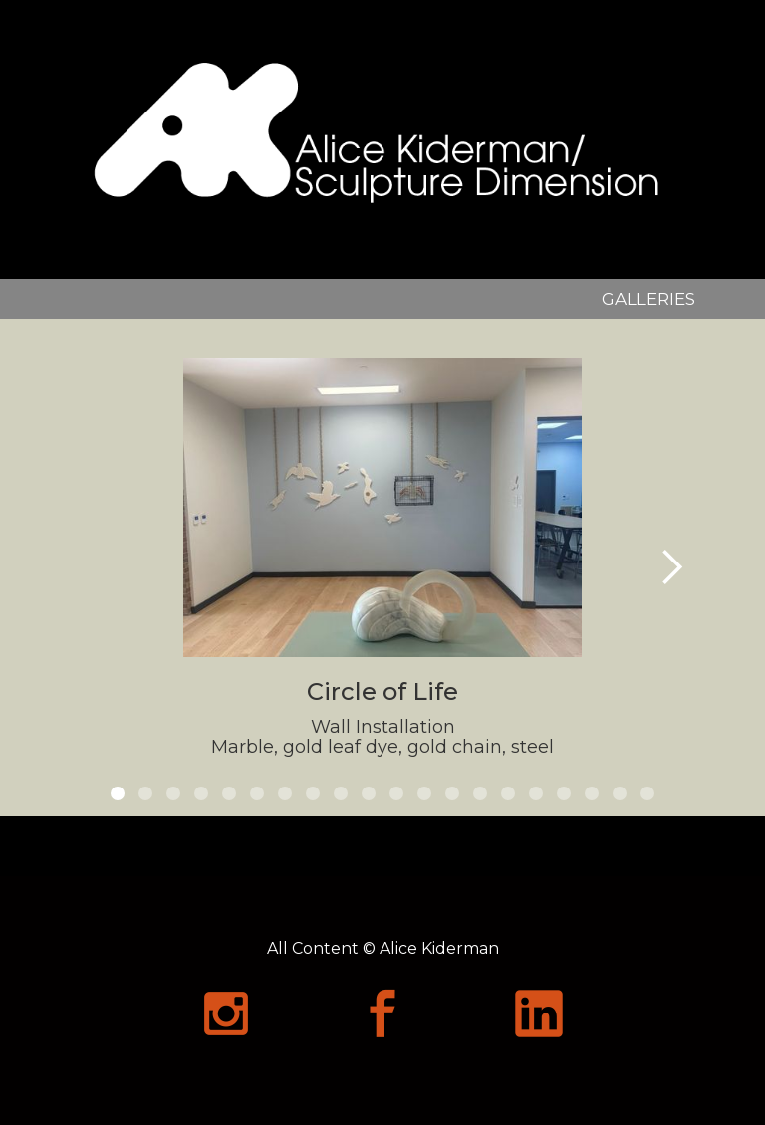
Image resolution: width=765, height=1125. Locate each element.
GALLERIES (648, 299)
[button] (671, 567)
